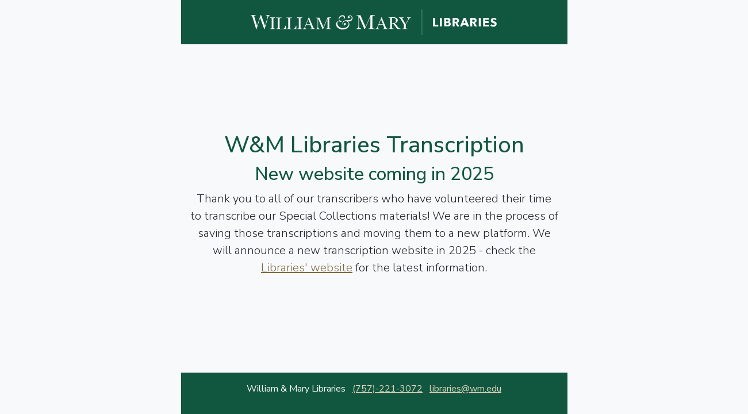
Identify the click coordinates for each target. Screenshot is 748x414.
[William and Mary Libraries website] (374, 21)
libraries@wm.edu (465, 388)
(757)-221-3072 (387, 388)
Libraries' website (306, 267)
